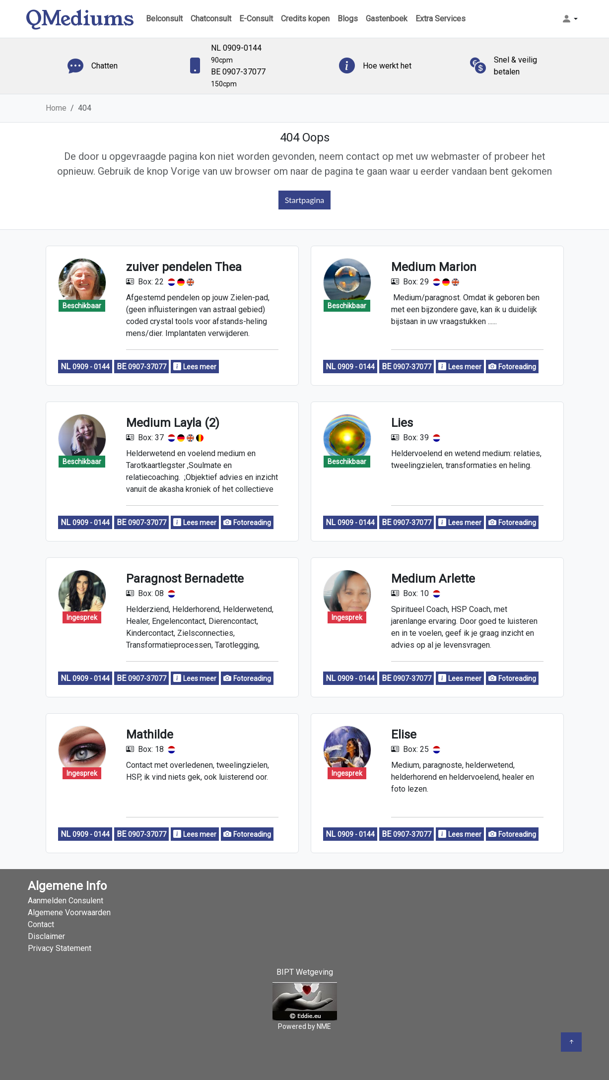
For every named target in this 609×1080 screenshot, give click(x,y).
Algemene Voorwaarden (69, 912)
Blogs (348, 18)
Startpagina (305, 199)
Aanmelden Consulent (65, 900)
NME (324, 1026)
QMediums (80, 18)
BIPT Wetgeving (304, 972)
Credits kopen (305, 18)
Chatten (104, 65)
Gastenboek (386, 18)
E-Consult (256, 18)
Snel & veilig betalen (515, 65)
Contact (41, 924)
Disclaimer (46, 936)
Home (56, 108)
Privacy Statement (59, 948)
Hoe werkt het (387, 65)
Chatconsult (211, 18)
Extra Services (440, 18)
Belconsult (164, 18)
